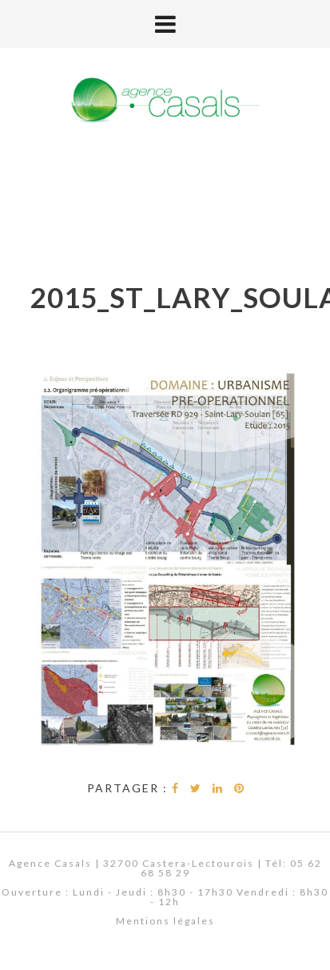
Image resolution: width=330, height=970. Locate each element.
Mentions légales (165, 921)
